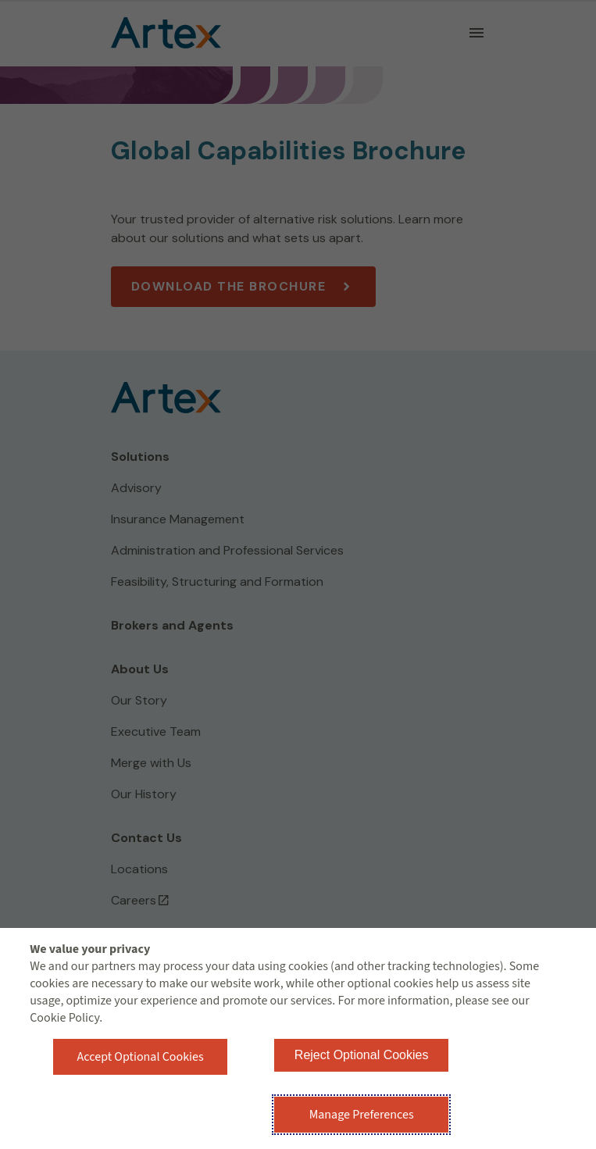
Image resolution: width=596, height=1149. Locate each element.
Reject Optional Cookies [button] (361, 1055)
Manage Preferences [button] (361, 1114)
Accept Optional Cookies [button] (140, 1056)
